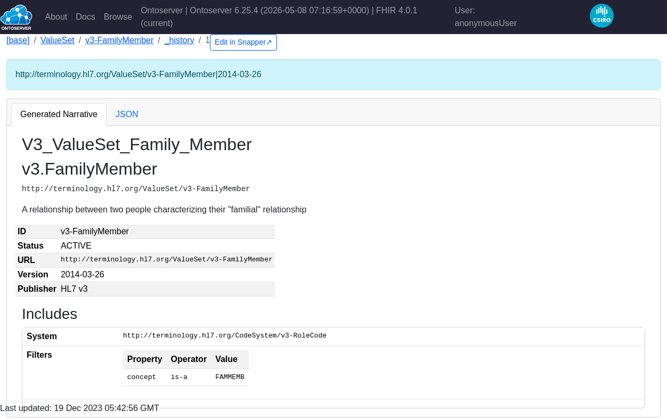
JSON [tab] (127, 114)
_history (179, 40)
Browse (118, 16)
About (56, 16)
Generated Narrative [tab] (58, 114)
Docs (85, 16)
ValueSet (57, 40)
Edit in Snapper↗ (243, 42)
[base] (18, 40)
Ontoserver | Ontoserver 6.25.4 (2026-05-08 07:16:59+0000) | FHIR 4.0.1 (279, 17)
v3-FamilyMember (119, 40)
